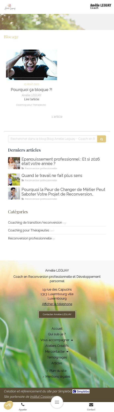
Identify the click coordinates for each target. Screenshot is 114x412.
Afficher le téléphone (57, 304)
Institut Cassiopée (42, 397)
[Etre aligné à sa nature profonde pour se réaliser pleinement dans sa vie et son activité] (31, 65)
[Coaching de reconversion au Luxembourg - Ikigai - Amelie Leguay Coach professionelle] (14, 194)
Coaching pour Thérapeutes (28, 230)
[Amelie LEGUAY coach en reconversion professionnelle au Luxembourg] (14, 180)
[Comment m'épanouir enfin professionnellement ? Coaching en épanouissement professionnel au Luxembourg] (14, 163)
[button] (8, 405)
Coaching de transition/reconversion (35, 222)
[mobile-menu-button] (57, 402)
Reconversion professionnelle (30, 238)
